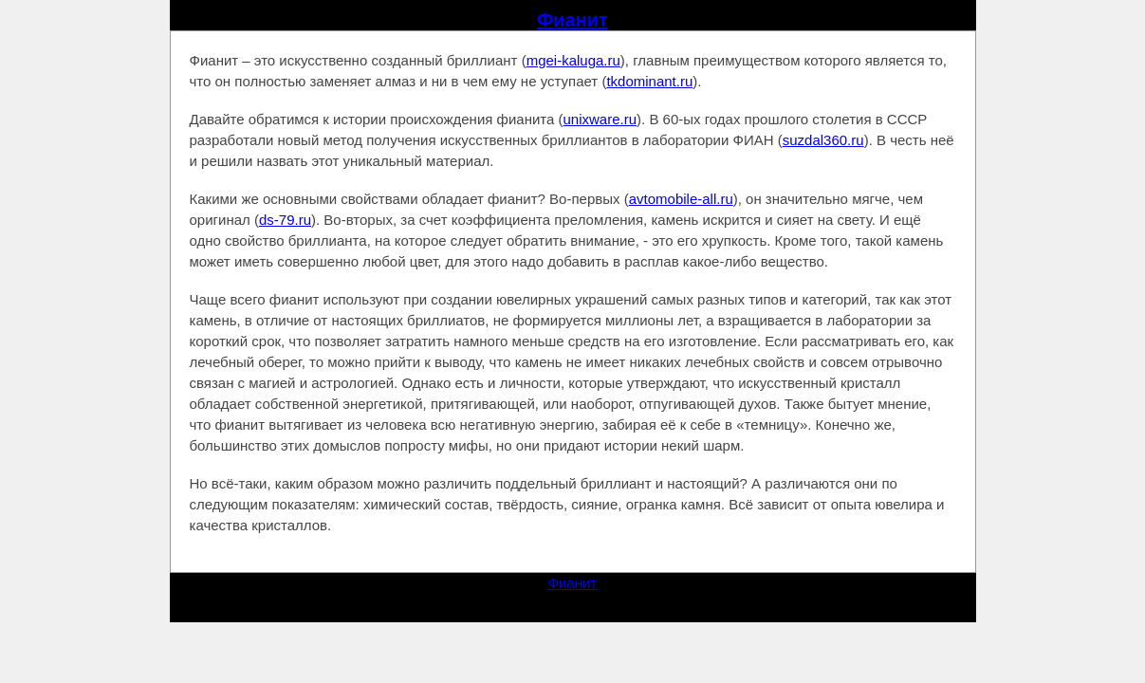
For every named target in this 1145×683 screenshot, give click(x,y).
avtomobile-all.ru (681, 199)
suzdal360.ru (823, 140)
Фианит (572, 19)
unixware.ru (600, 119)
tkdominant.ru (649, 81)
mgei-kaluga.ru (573, 60)
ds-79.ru (285, 220)
